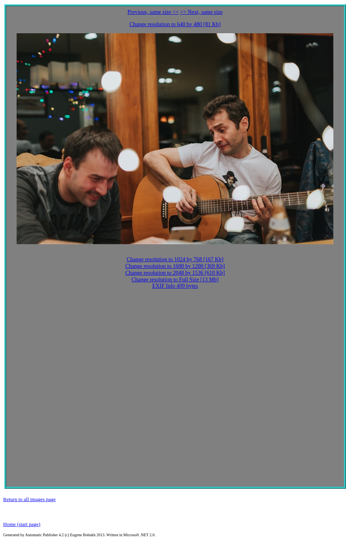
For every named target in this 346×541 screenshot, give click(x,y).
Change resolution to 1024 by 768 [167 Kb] (175, 259)
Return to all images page (29, 499)
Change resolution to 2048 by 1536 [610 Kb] (175, 273)
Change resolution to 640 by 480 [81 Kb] (175, 24)
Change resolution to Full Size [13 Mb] (175, 280)
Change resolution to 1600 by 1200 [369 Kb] (175, 266)
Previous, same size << (153, 12)
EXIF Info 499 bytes (175, 286)
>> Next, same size (201, 12)
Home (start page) (21, 524)
